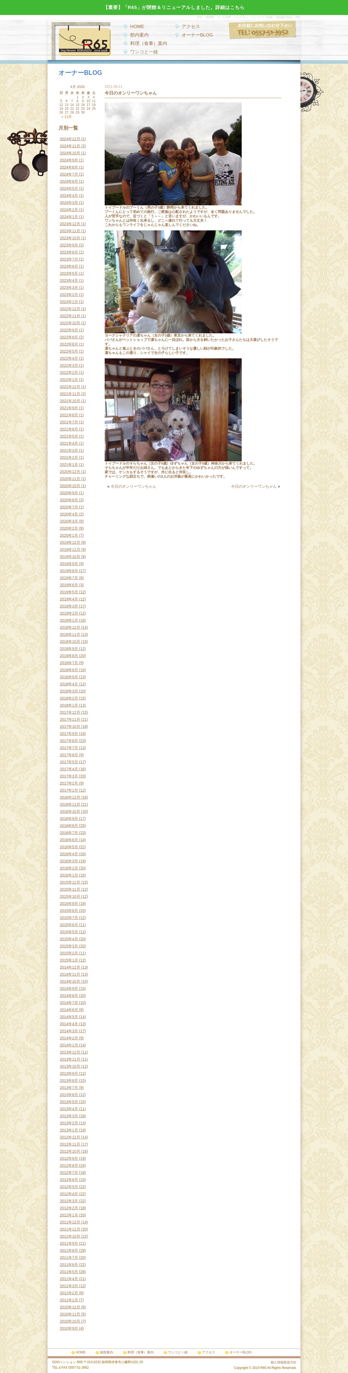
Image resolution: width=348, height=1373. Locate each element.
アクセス (191, 26)
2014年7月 (69, 1002)
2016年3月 (69, 861)
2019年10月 (70, 556)
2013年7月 (69, 1087)
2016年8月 (69, 825)
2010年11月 (70, 1314)
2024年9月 (69, 160)
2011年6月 (69, 1264)
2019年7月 (69, 578)
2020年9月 (69, 493)
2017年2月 (69, 783)
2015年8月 (69, 910)
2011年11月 (70, 1229)
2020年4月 (69, 514)
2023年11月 (70, 231)
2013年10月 (70, 1066)
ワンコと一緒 (144, 51)
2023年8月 (69, 252)
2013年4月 (69, 1109)
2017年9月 (69, 733)
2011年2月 (69, 1293)
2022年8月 (69, 337)
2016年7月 (69, 833)
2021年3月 (69, 450)
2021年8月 (69, 415)
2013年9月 (69, 1073)
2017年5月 (69, 762)
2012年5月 (69, 1187)
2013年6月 (69, 1095)
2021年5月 (69, 436)
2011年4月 (69, 1279)
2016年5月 (69, 847)
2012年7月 (69, 1172)
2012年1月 (69, 1215)
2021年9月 (69, 408)
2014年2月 (69, 1038)
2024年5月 (69, 188)
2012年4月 (69, 1194)
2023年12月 (70, 224)
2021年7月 (69, 422)
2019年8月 (69, 571)
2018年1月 (69, 705)
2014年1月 (69, 1045)
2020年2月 (69, 528)
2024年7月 (69, 174)
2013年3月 (69, 1116)
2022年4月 (69, 358)
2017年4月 (69, 769)
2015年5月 (69, 932)
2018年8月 (69, 656)
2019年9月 (69, 564)
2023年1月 (69, 302)
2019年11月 (70, 549)
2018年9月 (69, 648)
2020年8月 (69, 500)
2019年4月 (69, 599)
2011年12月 (70, 1222)
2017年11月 (70, 719)
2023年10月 (70, 238)
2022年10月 (70, 323)
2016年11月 (70, 804)
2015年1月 (69, 960)
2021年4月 (69, 443)
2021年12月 (70, 387)
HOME (137, 26)
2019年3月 (69, 606)
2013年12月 (70, 1052)
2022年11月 (70, 316)
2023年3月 (69, 287)
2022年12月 (70, 309)
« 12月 (66, 117)
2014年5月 (69, 1017)
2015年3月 (69, 946)
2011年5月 (69, 1272)
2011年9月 (69, 1243)
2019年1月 (69, 620)
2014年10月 (70, 981)
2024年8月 (69, 167)
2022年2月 (69, 372)
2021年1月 (69, 464)
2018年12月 (70, 627)
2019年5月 (69, 592)
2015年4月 (69, 939)
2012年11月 (70, 1144)
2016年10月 (70, 811)
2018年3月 (69, 691)
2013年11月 (70, 1059)
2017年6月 (69, 755)
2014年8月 (69, 995)
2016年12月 (70, 797)
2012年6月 (69, 1179)
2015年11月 (70, 889)
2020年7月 (69, 507)
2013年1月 (69, 1130)
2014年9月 (69, 988)
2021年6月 (69, 429)
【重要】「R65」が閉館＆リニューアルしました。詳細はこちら (174, 7)
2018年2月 (69, 698)
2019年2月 (69, 613)
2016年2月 (69, 868)
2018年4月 (69, 684)
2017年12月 (70, 712)
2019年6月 (69, 585)
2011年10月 (70, 1236)
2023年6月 (69, 266)
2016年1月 (69, 875)
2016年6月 (69, 840)
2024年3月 (69, 202)
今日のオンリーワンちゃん (133, 486)
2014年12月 (70, 967)
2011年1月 (69, 1300)
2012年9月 (69, 1158)
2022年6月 (69, 344)
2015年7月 (69, 918)
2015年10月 (70, 896)
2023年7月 (69, 259)
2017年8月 (69, 741)
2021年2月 (69, 457)
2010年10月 (70, 1321)
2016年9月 (69, 818)
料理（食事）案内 (148, 43)
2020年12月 (70, 471)
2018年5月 (69, 677)
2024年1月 (69, 217)
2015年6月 (69, 925)
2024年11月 (70, 146)
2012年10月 (70, 1151)
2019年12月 (70, 542)
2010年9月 (69, 1328)
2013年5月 (69, 1102)
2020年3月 (69, 521)
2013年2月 (69, 1123)
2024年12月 (70, 139)
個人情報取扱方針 (284, 1362)
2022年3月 (69, 365)
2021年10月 (70, 401)
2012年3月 (69, 1201)
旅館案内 (106, 1352)
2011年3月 (69, 1286)
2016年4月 (69, 854)
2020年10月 (70, 486)
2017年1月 (69, 790)
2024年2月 (69, 210)
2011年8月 (69, 1250)
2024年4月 (69, 195)
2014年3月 (69, 1031)
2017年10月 (70, 726)
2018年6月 (69, 670)
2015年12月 (70, 882)
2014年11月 (70, 974)
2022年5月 (69, 351)
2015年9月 (69, 903)
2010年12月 (70, 1307)
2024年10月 (70, 153)
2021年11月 (70, 394)
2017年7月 (69, 748)
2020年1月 (69, 535)
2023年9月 (69, 245)
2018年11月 (70, 634)
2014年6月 (69, 1010)
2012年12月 (70, 1137)
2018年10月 (70, 641)
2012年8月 (69, 1165)
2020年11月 (70, 479)
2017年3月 (69, 776)
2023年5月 (69, 273)
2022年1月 (69, 379)
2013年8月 (69, 1080)
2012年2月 (69, 1208)
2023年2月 (69, 294)
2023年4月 (69, 280)
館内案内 (139, 35)
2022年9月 (69, 330)
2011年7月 (69, 1257)
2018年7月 (69, 663)
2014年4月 (69, 1024)
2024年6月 (69, 181)
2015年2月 (69, 953)
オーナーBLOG (197, 35)
